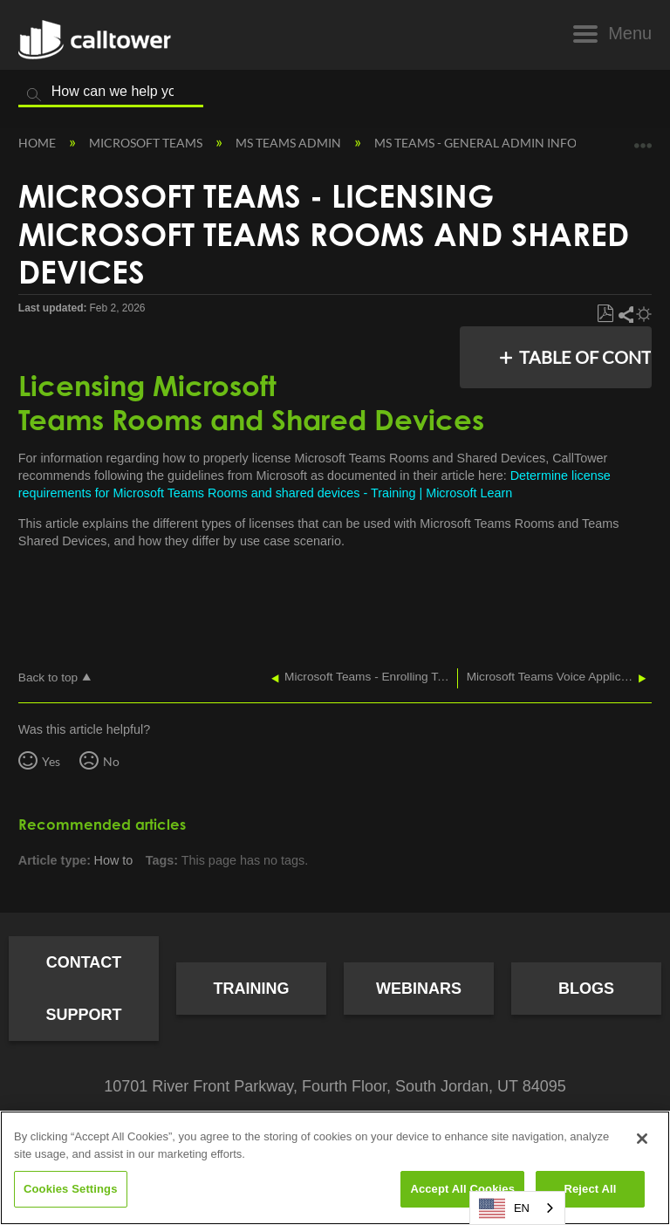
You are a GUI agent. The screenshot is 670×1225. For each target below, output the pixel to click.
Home (38, 142)
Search (34, 95)
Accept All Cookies (462, 1188)
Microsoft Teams (147, 142)
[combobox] (517, 1208)
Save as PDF (605, 314)
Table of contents (580, 356)
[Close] (642, 1138)
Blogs (586, 988)
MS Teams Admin (290, 142)
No (111, 761)
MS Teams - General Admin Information (505, 142)
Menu (630, 33)
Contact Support (83, 988)
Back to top (48, 677)
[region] (335, 1168)
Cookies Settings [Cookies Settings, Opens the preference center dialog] (71, 1188)
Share (625, 314)
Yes (51, 761)
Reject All (590, 1188)
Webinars (418, 988)
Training (252, 988)
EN (504, 1208)
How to (113, 860)
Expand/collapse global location (643, 139)
